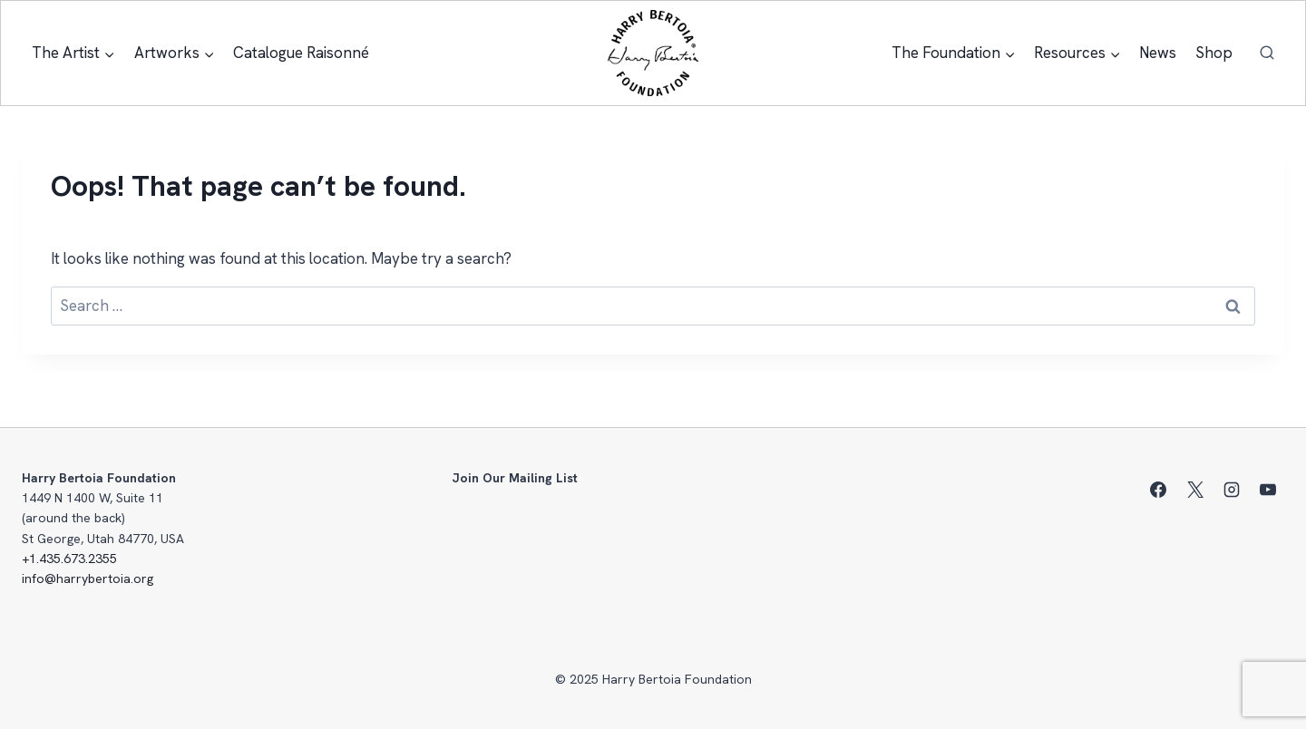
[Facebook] (1158, 489)
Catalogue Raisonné (301, 53)
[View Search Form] (1267, 53)
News (1157, 53)
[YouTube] (1268, 489)
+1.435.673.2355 (69, 558)
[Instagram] (1231, 489)
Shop (1214, 53)
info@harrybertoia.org (87, 578)
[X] (1195, 489)
